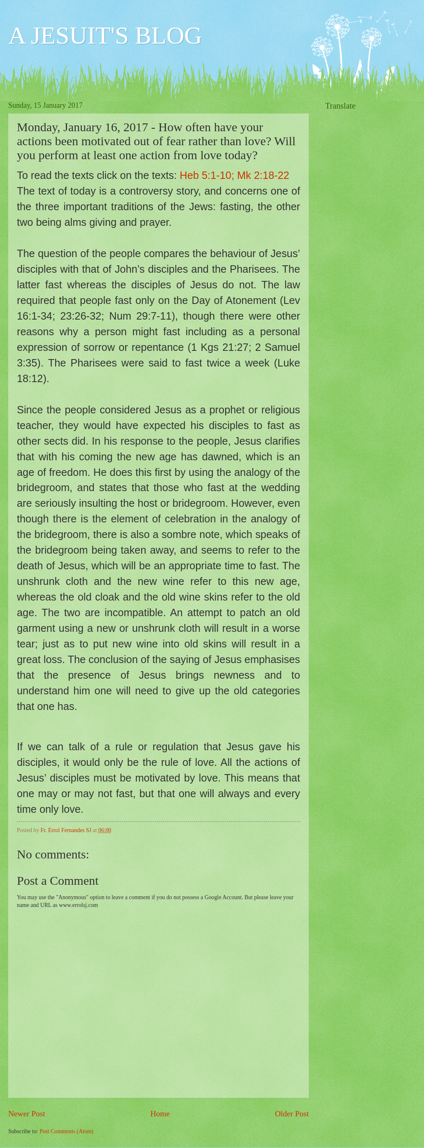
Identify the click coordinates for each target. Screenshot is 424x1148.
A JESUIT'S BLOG (105, 35)
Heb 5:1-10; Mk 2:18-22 (234, 175)
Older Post (292, 1113)
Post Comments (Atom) (66, 1131)
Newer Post (26, 1113)
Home (160, 1113)
